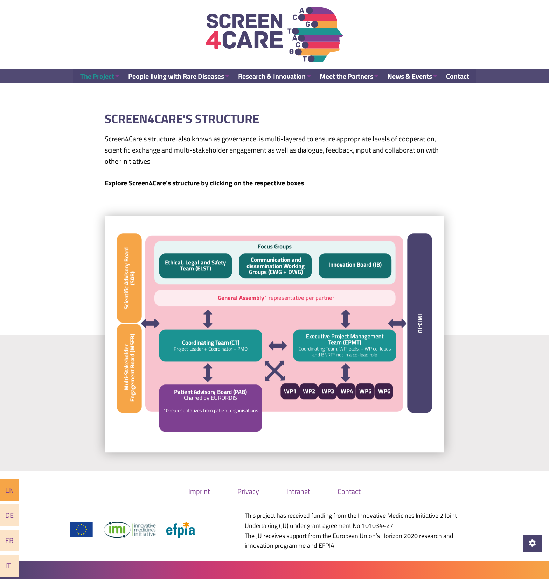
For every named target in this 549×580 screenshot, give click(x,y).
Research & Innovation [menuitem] (271, 82)
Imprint (199, 492)
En (9, 489)
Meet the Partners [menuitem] (347, 82)
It (8, 565)
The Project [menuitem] (93, 82)
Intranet (298, 492)
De (9, 515)
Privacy (248, 492)
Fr (9, 540)
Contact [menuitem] (461, 82)
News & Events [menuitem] (412, 82)
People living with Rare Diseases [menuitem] (173, 82)
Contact (349, 492)
